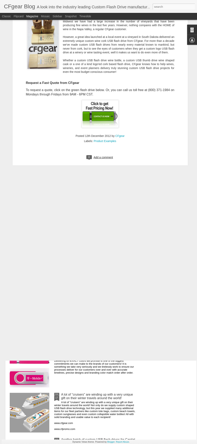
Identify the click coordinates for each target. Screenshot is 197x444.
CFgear (120, 91)
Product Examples (105, 96)
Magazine (32, 16)
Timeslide (85, 16)
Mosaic (45, 16)
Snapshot (71, 16)
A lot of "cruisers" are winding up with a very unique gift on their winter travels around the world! (97, 396)
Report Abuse (122, 442)
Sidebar (57, 16)
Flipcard (19, 16)
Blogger (111, 442)
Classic (6, 16)
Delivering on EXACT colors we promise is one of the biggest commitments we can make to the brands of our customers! (98, 353)
